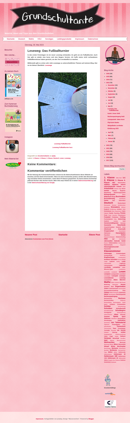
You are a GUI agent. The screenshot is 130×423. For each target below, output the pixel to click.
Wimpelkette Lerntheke (115, 125)
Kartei (123, 241)
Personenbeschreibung (111, 290)
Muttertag (107, 284)
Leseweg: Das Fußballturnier (113, 109)
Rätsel (106, 294)
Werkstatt (122, 342)
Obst (112, 286)
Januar (110, 141)
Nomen (123, 284)
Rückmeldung (108, 302)
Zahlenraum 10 (119, 354)
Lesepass (107, 274)
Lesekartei (114, 272)
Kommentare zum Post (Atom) (43, 239)
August (110, 97)
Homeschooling (120, 237)
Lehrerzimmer (108, 265)
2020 (108, 151)
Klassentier (107, 249)
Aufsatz (116, 188)
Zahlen (110, 352)
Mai (109, 106)
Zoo (114, 360)
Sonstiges (49, 39)
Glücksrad (107, 229)
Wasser (112, 340)
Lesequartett (115, 274)
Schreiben (108, 308)
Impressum (79, 39)
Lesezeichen (108, 280)
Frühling (122, 217)
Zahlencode (121, 352)
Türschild (113, 330)
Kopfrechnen (109, 257)
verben (123, 332)
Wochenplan (121, 346)
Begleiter (122, 190)
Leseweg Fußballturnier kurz (62, 147)
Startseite (11, 39)
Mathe (31, 39)
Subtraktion (121, 320)
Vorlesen (107, 338)
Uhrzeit (123, 330)
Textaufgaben (116, 324)
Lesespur (122, 276)
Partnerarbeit (121, 288)
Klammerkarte (108, 245)
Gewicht (118, 227)
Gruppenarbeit (109, 231)
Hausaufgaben (120, 233)
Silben (116, 314)
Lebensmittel (107, 263)
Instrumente (122, 239)
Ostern (106, 288)
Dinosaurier (107, 205)
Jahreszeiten (108, 241)
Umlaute (106, 332)
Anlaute (119, 186)
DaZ (113, 200)
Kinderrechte (122, 243)
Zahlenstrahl (122, 358)
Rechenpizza (112, 294)
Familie (111, 213)
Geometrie (107, 225)
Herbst (123, 235)
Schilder (107, 306)
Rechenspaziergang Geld (116, 116)
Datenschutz (93, 39)
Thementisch (121, 326)
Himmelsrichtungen (109, 237)
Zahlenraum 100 (110, 356)
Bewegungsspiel (109, 194)
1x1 (124, 178)
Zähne (106, 360)
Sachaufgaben (117, 302)
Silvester (122, 314)
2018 (108, 157)
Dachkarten (122, 198)
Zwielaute (113, 362)
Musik (123, 282)
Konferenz (122, 255)
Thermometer (107, 328)
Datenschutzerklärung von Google (43, 182)
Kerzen (106, 243)
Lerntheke (107, 267)
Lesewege (48, 65)
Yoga (105, 352)
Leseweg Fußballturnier (62, 144)
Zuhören (122, 360)
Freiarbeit (107, 217)
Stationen (107, 318)
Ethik (124, 209)
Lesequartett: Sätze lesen (116, 119)
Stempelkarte (121, 318)
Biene (123, 194)
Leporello (122, 265)
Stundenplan (108, 320)
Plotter (111, 292)
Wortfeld (106, 350)
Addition (107, 184)
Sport (123, 316)
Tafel (112, 322)
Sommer (107, 316)
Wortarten (115, 348)
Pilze (124, 290)
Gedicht (106, 221)
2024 (108, 79)
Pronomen (116, 292)
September (112, 94)
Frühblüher (115, 217)
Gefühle (116, 221)
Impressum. (40, 419)
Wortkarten (113, 350)
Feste (105, 215)
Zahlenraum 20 (113, 358)
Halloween (107, 233)
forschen (114, 215)
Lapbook (112, 261)
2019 (108, 154)
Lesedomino (122, 269)
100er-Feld (119, 177)
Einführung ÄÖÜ (113, 128)
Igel (113, 239)
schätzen (112, 304)
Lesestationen (109, 278)
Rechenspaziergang (110, 296)
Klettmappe (108, 253)
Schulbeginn (120, 310)
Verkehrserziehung (120, 334)
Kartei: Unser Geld (114, 113)
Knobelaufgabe (120, 253)
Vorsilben (122, 338)
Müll (121, 282)
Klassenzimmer (112, 251)
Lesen (62, 158)
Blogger (91, 419)
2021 (108, 148)
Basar (123, 188)
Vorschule (115, 338)
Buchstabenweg (109, 198)
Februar (111, 138)
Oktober (111, 91)
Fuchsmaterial (108, 219)
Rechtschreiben (109, 300)
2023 (108, 82)
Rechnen (121, 298)
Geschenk (121, 225)
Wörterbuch (122, 348)
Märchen (122, 280)
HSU (39, 39)
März (110, 135)
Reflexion (122, 300)
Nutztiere (106, 286)
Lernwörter (116, 267)
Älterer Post (94, 235)
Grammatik (121, 229)
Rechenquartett (120, 294)
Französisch (121, 215)
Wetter (111, 344)
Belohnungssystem (119, 192)
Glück (123, 227)
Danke (106, 200)
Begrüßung (107, 192)
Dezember (111, 85)
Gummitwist (122, 231)
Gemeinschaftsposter (111, 223)
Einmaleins (115, 207)
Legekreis (122, 263)
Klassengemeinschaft (111, 247)
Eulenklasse (107, 211)
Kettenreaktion (113, 243)
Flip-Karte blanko (113, 122)
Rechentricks (108, 298)
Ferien (122, 213)
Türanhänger (121, 328)
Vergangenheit (108, 334)
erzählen (119, 209)
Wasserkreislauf (121, 340)
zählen (115, 352)
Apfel (124, 186)
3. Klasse (50, 158)
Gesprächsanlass (109, 227)
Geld (124, 221)
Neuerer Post (31, 235)
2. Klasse (43, 158)
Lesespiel (115, 276)
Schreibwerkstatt (108, 310)
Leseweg (67, 158)
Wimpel (106, 346)
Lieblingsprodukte (64, 39)
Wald (105, 340)
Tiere (114, 328)
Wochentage (107, 348)
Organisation (120, 286)
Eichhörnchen (121, 205)
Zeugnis (110, 360)
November (111, 88)
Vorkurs (122, 336)
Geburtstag (121, 219)
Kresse (120, 259)
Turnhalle (107, 330)
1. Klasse (36, 158)
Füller (115, 219)
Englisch (106, 209)
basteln (106, 190)
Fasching (117, 213)
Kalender (117, 241)
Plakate (106, 292)
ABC (113, 182)
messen (117, 282)
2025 (108, 76)
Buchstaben (120, 196)
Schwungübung (121, 312)
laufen (118, 261)
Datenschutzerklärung (85, 180)
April (110, 132)
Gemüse (122, 223)
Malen (116, 280)
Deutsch (21, 39)
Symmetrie (107, 322)
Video (106, 336)
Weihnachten (109, 342)
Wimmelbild (121, 344)
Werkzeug (106, 344)
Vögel (111, 336)
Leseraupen (107, 276)
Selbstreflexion (108, 314)
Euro (113, 211)
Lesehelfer (107, 272)
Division (114, 205)
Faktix (123, 211)
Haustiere (107, 235)
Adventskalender (109, 186)
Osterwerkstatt (113, 288)
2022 (108, 145)
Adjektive (115, 184)
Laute (123, 261)
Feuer (109, 215)
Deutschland (121, 203)
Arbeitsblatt (108, 188)
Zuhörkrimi (107, 362)
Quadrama (122, 292)
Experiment (118, 211)
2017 (108, 160)
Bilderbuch (107, 196)
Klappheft (122, 244)
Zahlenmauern (108, 354)
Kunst (123, 259)
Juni (109, 103)
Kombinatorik (108, 255)
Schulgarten (107, 312)
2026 (108, 73)
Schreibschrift (120, 308)
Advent (123, 184)
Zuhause (117, 360)
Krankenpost (122, 257)
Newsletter (115, 284)
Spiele (115, 316)
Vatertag (114, 332)
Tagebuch (106, 324)
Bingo (113, 196)
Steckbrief (114, 318)
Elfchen (123, 207)
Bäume (114, 190)
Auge (120, 188)
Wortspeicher (121, 350)
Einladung (106, 207)
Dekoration (122, 200)
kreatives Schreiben (110, 259)
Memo (113, 282)
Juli (109, 100)
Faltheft (106, 213)
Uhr (118, 330)
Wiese (116, 344)
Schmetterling (121, 306)
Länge (105, 261)
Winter (113, 346)
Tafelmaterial (120, 322)
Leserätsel (122, 274)
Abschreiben (121, 182)
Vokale (116, 336)
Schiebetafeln (121, 304)
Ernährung (113, 209)
